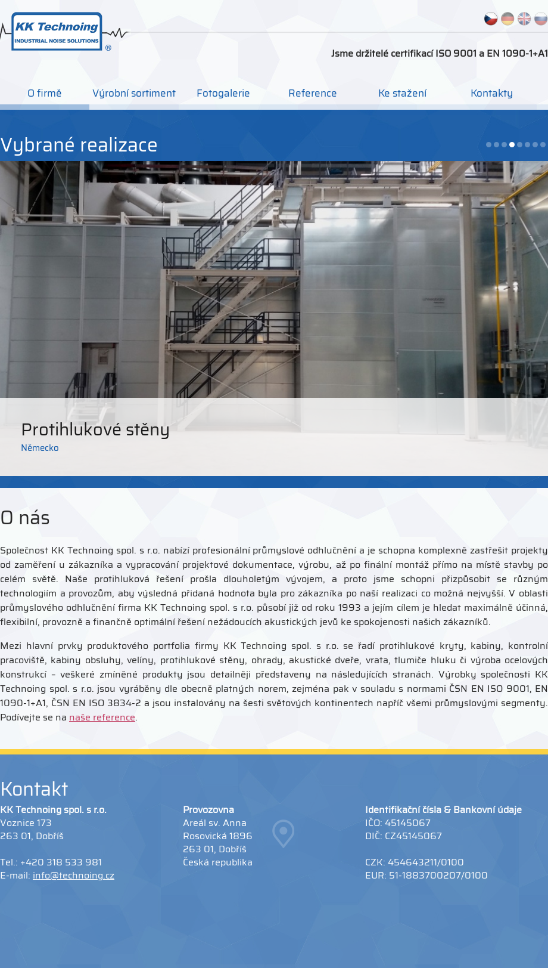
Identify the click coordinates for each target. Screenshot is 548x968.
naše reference (102, 717)
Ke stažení (402, 93)
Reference (312, 93)
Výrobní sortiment (134, 93)
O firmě (44, 93)
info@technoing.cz (73, 875)
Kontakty (492, 93)
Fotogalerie (223, 93)
